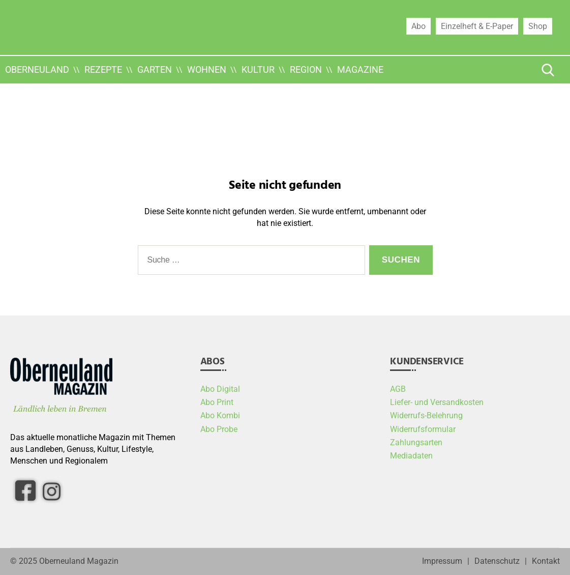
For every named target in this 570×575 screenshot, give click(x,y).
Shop (537, 26)
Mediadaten (411, 456)
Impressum (442, 561)
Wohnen (206, 69)
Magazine (360, 69)
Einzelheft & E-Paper (477, 26)
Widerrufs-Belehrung (426, 415)
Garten (154, 69)
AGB (398, 389)
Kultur (258, 69)
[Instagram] (51, 491)
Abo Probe (218, 429)
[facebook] (25, 490)
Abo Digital (220, 389)
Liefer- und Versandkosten (437, 402)
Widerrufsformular (423, 429)
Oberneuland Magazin (78, 561)
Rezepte (103, 69)
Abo (418, 26)
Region (306, 69)
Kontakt (546, 561)
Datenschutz (497, 561)
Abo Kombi (220, 415)
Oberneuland (37, 69)
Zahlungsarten (416, 442)
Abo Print (216, 402)
